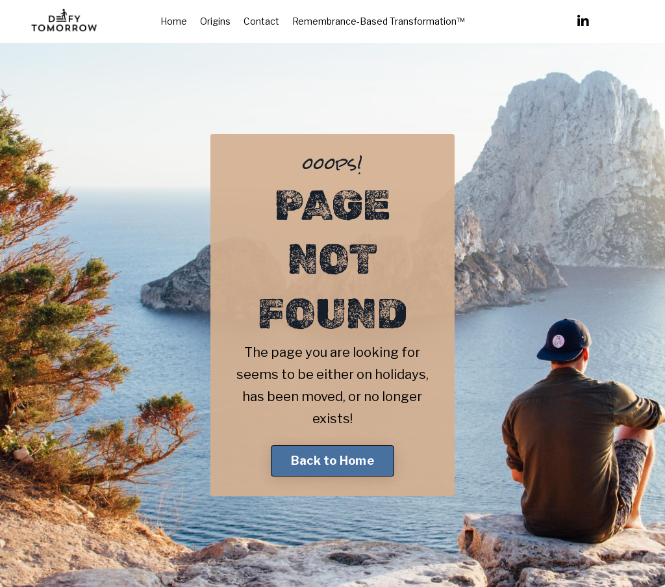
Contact (261, 21)
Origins (215, 21)
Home (173, 21)
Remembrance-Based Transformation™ (378, 21)
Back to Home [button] (332, 460)
